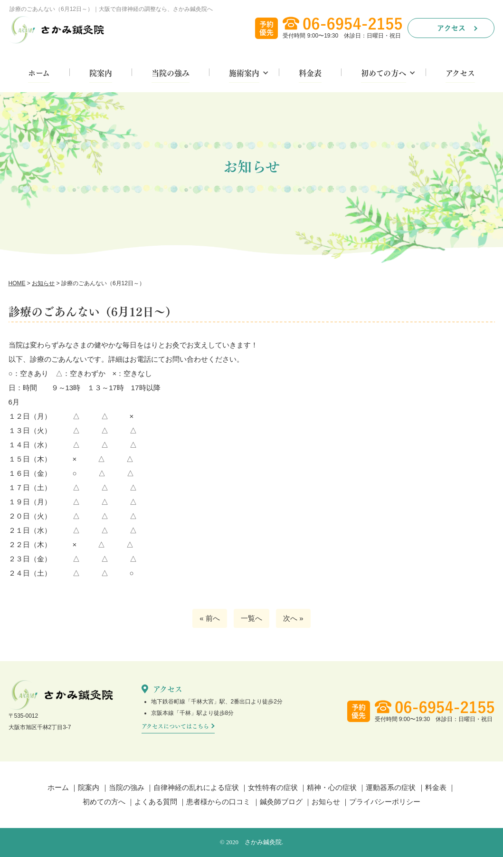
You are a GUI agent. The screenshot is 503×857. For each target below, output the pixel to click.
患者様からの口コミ (218, 802)
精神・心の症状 (332, 787)
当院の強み (171, 73)
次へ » (293, 618)
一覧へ (251, 618)
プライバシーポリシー (384, 802)
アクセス (460, 73)
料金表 (310, 73)
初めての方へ (383, 73)
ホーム (39, 73)
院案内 (100, 73)
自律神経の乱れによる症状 (196, 787)
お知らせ (326, 802)
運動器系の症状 (391, 787)
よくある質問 (155, 802)
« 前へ (209, 618)
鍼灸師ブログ (281, 802)
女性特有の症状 (273, 787)
